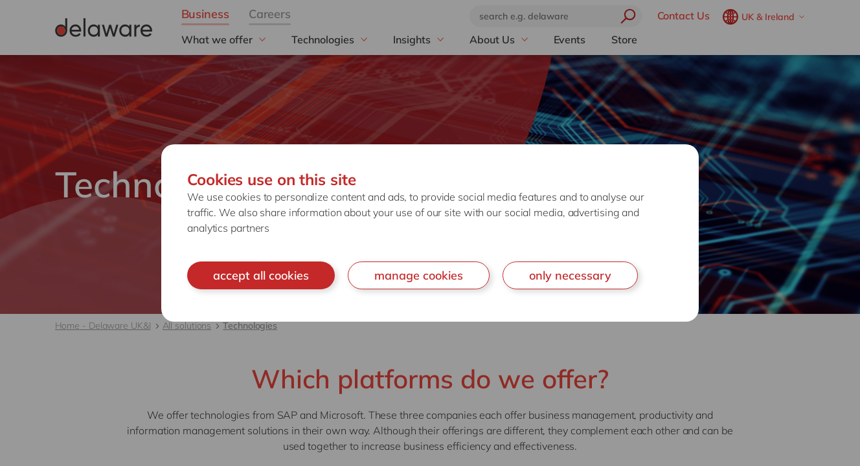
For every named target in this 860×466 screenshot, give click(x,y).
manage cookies (418, 275)
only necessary (570, 275)
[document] (430, 233)
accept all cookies (261, 275)
